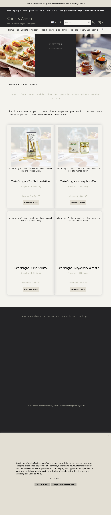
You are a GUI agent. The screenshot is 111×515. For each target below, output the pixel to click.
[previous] (100, 29)
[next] (102, 29)
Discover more (31, 202)
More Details (55, 478)
